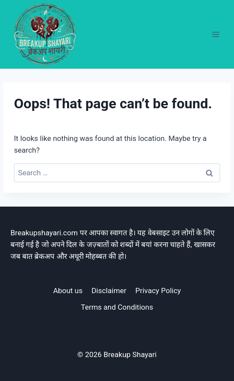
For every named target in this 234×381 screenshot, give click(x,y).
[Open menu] (215, 34)
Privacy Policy (158, 290)
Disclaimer (109, 290)
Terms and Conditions (117, 307)
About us (68, 290)
